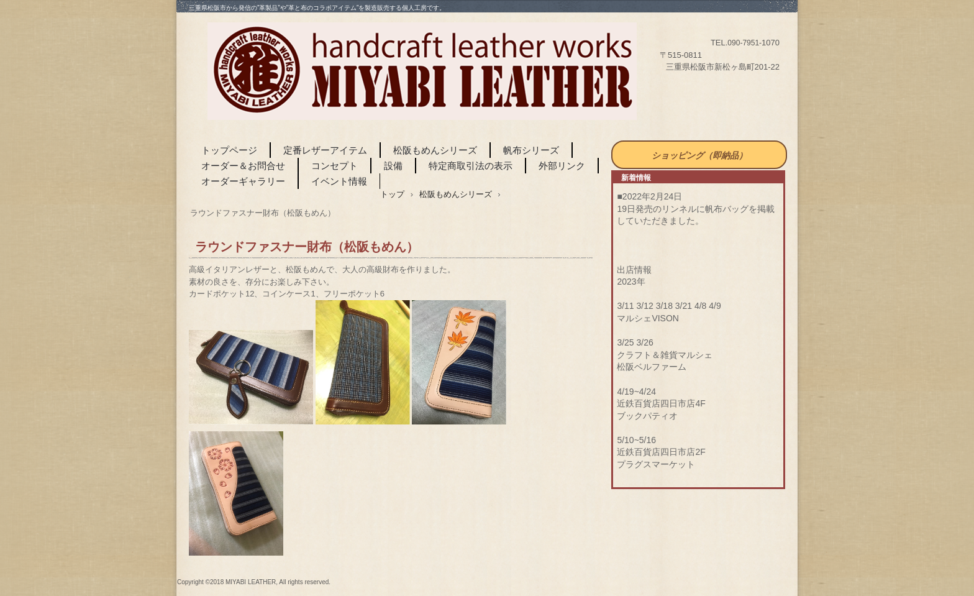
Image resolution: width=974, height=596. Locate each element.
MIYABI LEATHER (422, 71)
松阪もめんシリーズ (435, 150)
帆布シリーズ (531, 150)
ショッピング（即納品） (699, 155)
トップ (392, 194)
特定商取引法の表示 (470, 165)
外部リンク (562, 165)
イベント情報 (339, 181)
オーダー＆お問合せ (243, 165)
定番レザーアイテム (325, 150)
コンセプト (334, 165)
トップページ (229, 150)
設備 (393, 165)
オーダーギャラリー (243, 181)
